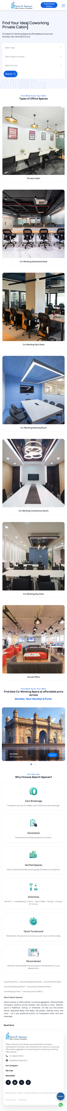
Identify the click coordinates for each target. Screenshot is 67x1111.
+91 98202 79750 (16, 1056)
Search (10, 73)
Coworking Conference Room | (39, 986)
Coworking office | (11, 982)
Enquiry (61, 1096)
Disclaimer (23, 1099)
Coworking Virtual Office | (32, 991)
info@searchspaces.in (18, 1060)
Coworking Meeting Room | (15, 986)
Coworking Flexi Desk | (52, 982)
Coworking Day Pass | (12, 991)
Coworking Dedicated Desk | (31, 982)
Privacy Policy (10, 1099)
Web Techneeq (56, 1093)
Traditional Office (49, 5)
